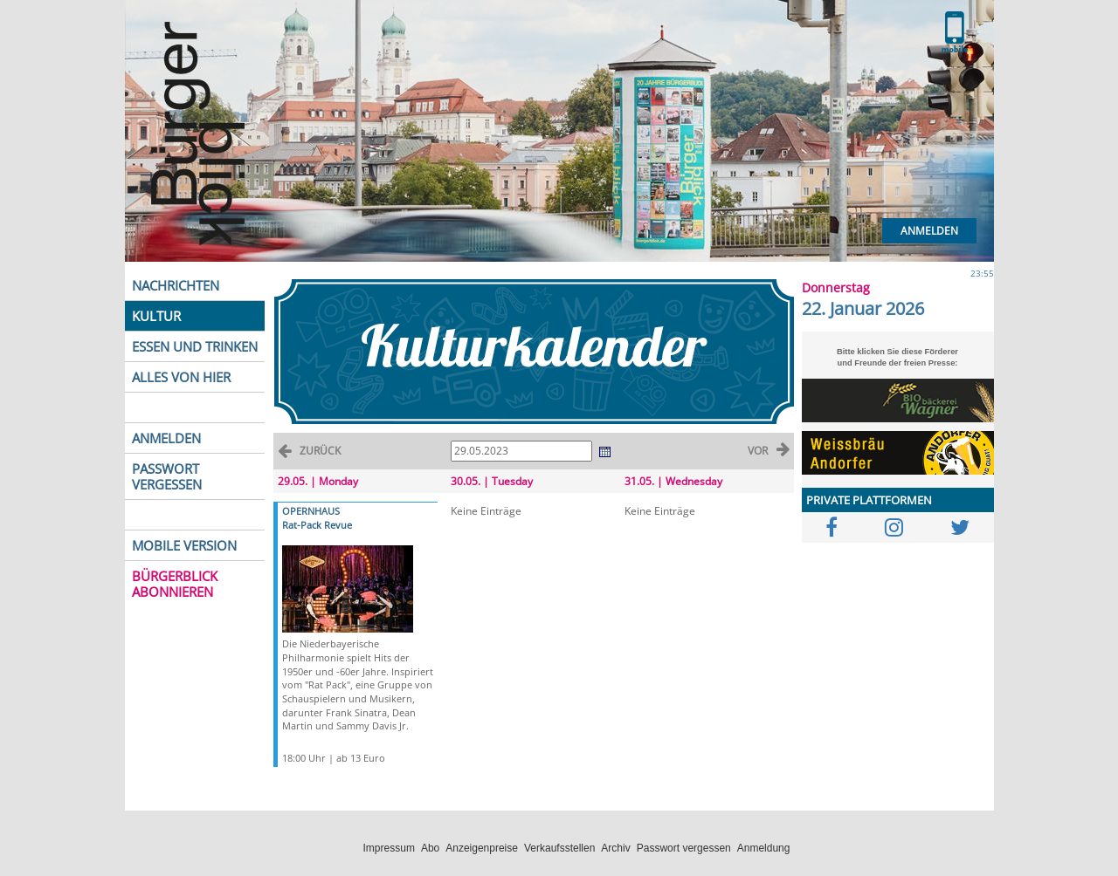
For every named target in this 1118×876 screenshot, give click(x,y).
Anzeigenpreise (481, 848)
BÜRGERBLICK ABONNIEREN (174, 583)
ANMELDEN (166, 438)
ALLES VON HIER (181, 377)
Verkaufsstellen (559, 848)
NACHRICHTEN (175, 285)
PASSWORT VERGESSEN (167, 476)
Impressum (389, 848)
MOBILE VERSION (184, 545)
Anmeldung (763, 848)
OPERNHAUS (311, 510)
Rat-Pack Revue (317, 524)
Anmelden (929, 230)
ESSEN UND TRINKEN (195, 346)
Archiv (615, 848)
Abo (430, 848)
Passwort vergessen (684, 848)
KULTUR (156, 316)
